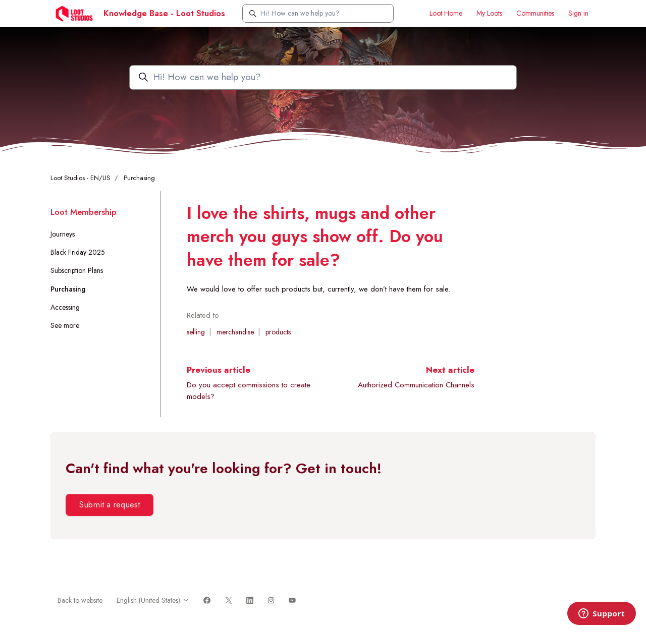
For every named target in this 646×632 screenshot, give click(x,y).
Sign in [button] (578, 13)
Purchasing (139, 178)
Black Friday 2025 (77, 252)
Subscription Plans (76, 270)
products (278, 332)
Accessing (65, 307)
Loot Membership (83, 212)
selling (196, 332)
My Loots (489, 13)
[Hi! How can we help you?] (318, 13)
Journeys (62, 234)
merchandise (235, 332)
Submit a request (109, 504)
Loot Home (445, 13)
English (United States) (153, 600)
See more (64, 325)
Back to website (80, 600)
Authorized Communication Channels (416, 384)
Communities (535, 13)
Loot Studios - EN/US (80, 178)
